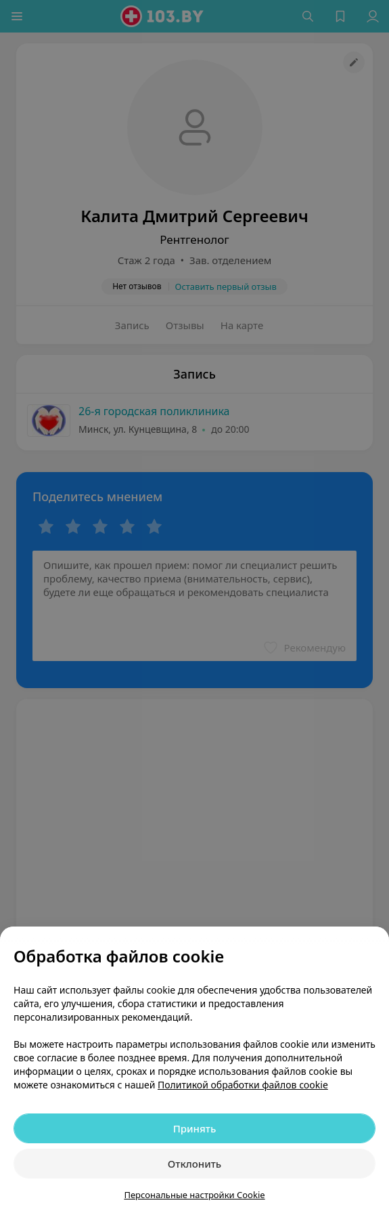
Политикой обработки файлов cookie (243, 1084)
